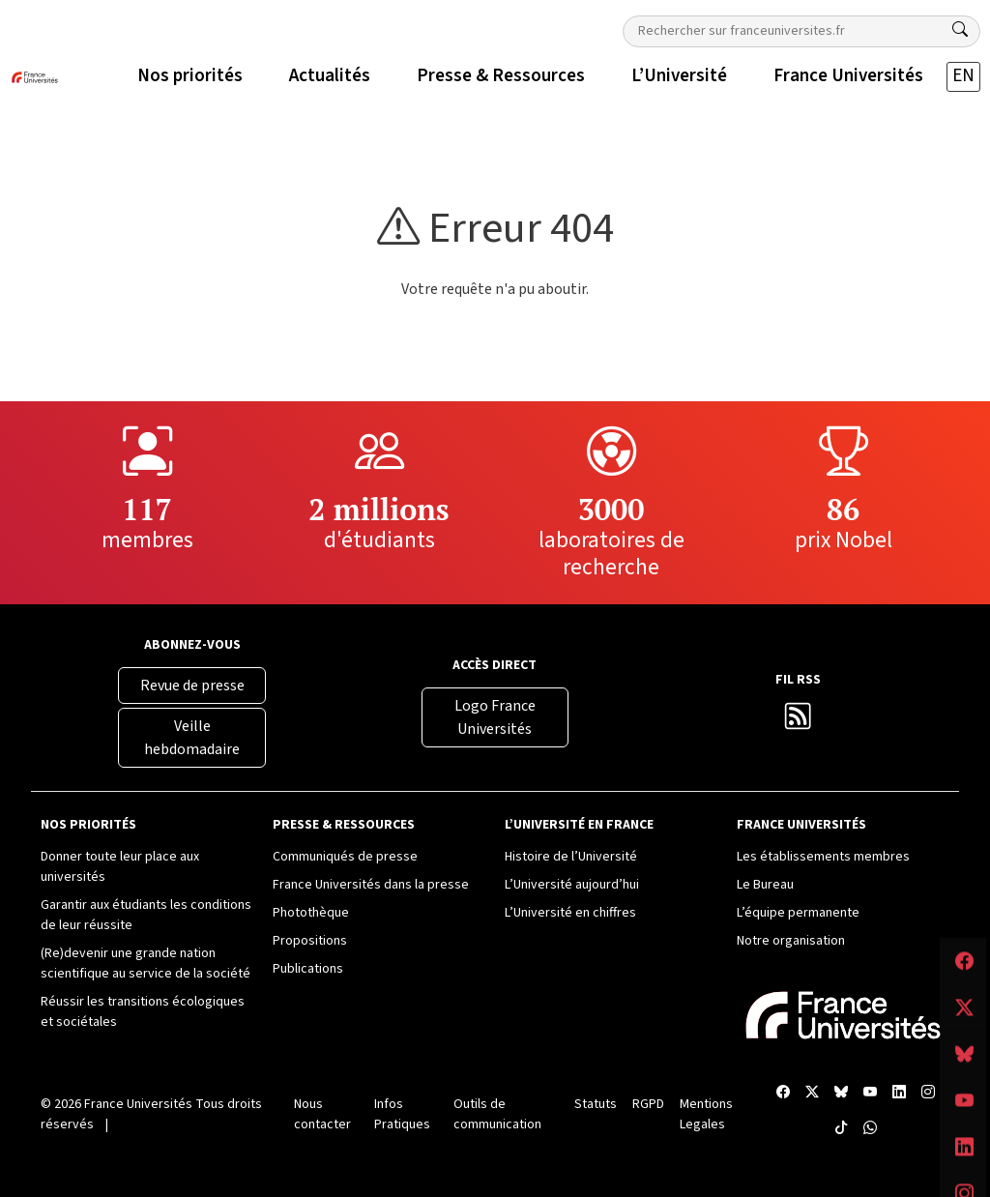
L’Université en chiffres (570, 912)
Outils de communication (497, 1114)
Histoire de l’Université (571, 856)
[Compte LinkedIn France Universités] (899, 1093)
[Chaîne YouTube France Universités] (870, 1093)
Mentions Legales (706, 1114)
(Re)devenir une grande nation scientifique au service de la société (145, 963)
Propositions (310, 940)
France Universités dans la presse (371, 884)
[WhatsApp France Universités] (870, 1129)
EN (963, 76)
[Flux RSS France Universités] (798, 721)
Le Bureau (765, 884)
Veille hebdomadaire (192, 737)
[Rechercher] (960, 30)
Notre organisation (791, 940)
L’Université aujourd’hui (572, 884)
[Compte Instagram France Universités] (928, 1093)
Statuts (595, 1104)
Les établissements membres (823, 856)
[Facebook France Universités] (783, 1093)
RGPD (648, 1104)
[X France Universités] (812, 1093)
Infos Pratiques (402, 1114)
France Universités (138, 1104)
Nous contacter (322, 1114)
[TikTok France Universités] (841, 1129)
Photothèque (311, 912)
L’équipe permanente (798, 912)
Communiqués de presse (345, 856)
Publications (308, 968)
